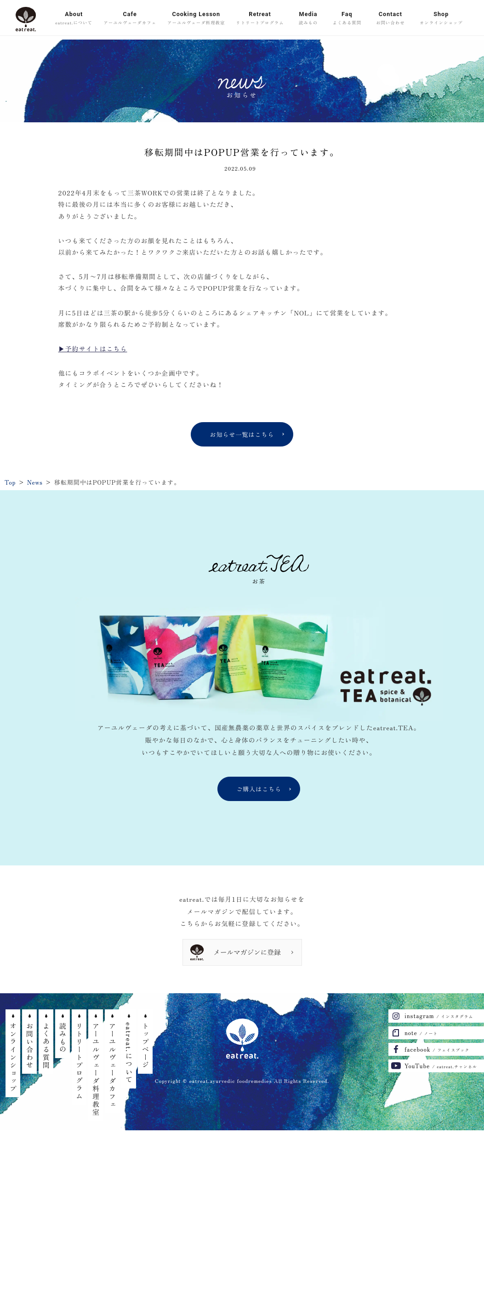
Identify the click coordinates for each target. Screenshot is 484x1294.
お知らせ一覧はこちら (242, 434)
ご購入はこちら (258, 788)
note (421, 1032)
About (73, 19)
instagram (438, 1015)
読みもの (63, 1038)
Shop (441, 19)
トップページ (145, 1045)
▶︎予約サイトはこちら (92, 348)
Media (308, 19)
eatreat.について (129, 1053)
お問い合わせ (29, 1045)
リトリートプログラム (79, 1061)
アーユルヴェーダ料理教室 (96, 1069)
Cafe (129, 19)
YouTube (440, 1065)
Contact (390, 19)
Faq (347, 19)
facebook (436, 1049)
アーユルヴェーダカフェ (112, 1065)
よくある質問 (46, 1045)
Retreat (260, 19)
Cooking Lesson (196, 19)
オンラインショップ (13, 1057)
